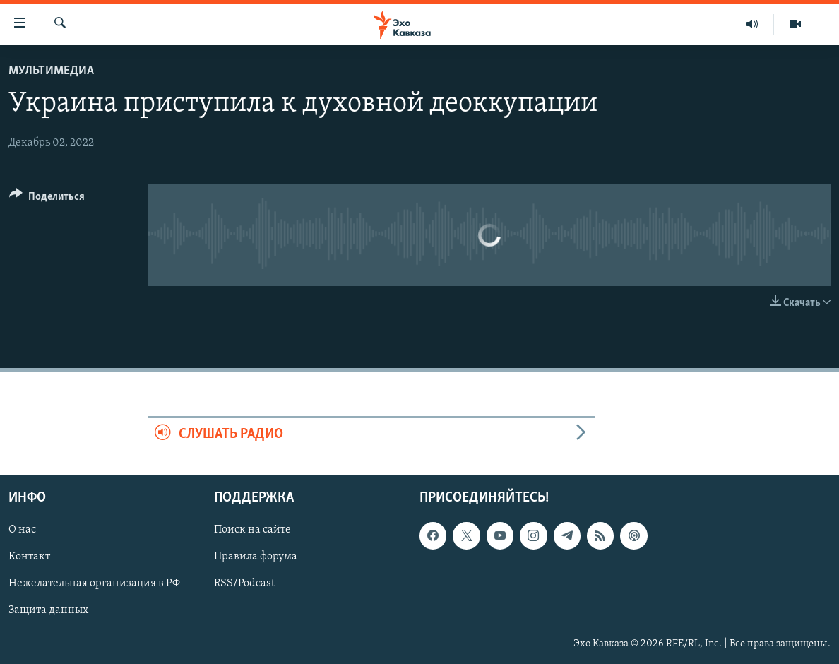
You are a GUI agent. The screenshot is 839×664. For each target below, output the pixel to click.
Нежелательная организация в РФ (94, 584)
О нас (22, 530)
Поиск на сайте (252, 530)
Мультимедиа (51, 71)
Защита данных (48, 611)
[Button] (47, 198)
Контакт (29, 557)
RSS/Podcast (244, 584)
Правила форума (255, 557)
